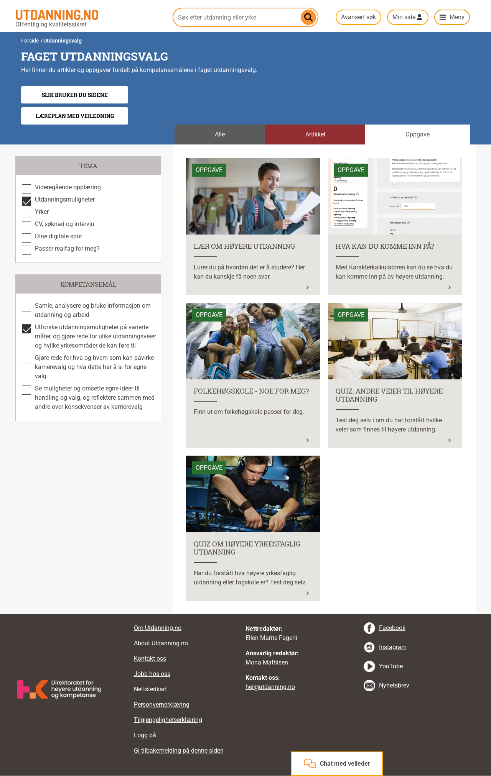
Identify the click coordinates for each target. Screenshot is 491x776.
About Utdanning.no (161, 643)
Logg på (145, 735)
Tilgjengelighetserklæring (168, 720)
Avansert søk (358, 17)
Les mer (197, 162)
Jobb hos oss (152, 674)
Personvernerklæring (161, 704)
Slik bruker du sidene (75, 94)
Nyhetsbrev (394, 685)
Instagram (393, 647)
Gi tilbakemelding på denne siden (179, 750)
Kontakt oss (150, 658)
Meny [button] (457, 17)
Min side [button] (403, 17)
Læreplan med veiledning (75, 116)
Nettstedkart (150, 689)
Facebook (392, 628)
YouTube (391, 666)
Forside (30, 41)
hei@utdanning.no (270, 687)
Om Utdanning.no (157, 628)
